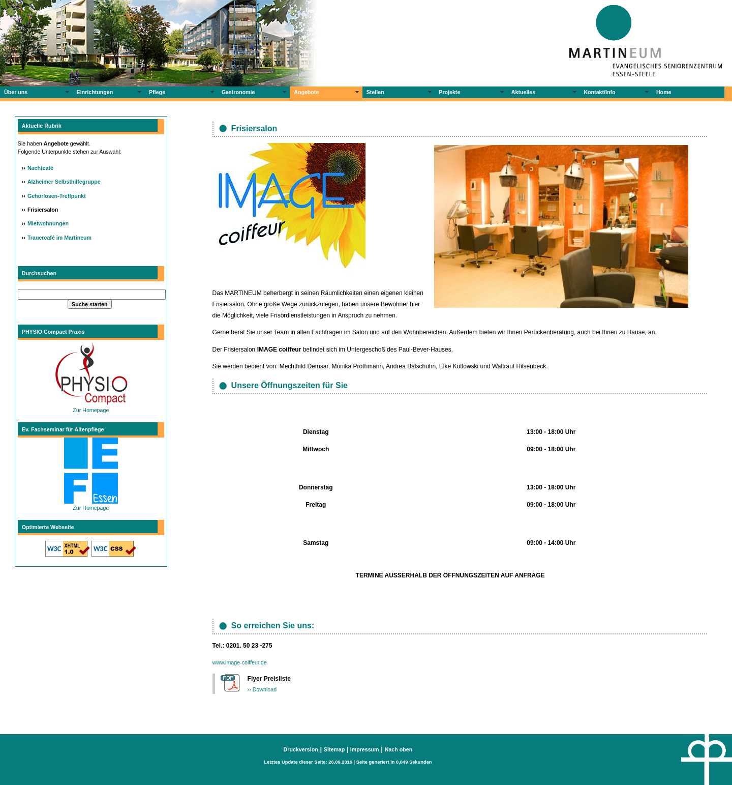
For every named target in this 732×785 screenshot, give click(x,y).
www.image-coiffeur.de (239, 662)
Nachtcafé (40, 168)
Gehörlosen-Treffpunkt (56, 196)
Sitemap (334, 749)
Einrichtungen (95, 92)
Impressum (364, 749)
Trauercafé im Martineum (59, 238)
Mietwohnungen (48, 223)
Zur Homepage (91, 407)
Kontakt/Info (599, 92)
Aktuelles (523, 92)
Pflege (157, 92)
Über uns (15, 92)
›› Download (262, 689)
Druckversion (301, 749)
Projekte (449, 92)
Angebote (306, 92)
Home (664, 92)
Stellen (375, 92)
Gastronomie (238, 92)
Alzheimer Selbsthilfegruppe (64, 182)
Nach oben (398, 749)
